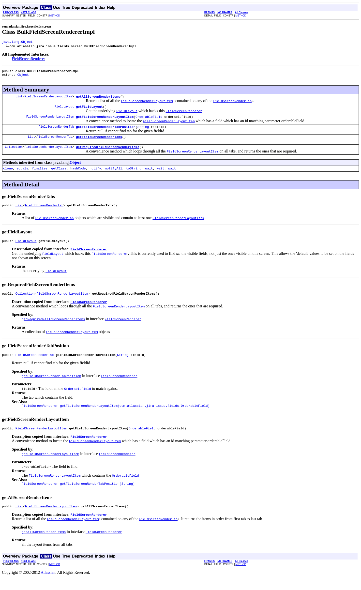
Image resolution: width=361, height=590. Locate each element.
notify (95, 175)
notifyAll (113, 175)
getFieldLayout (89, 110)
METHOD (54, 15)
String (143, 132)
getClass (58, 175)
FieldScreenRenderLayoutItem (48, 99)
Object (23, 77)
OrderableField (148, 121)
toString (133, 175)
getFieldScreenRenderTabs (99, 142)
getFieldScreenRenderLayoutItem (105, 121)
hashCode (78, 175)
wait (149, 175)
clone (8, 175)
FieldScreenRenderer (28, 59)
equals (22, 175)
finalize (39, 175)
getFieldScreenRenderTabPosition (105, 132)
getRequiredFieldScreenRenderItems (107, 153)
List (19, 99)
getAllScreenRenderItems (98, 99)
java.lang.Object (17, 42)
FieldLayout (64, 110)
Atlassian (48, 586)
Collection (14, 153)
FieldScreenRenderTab (56, 132)
